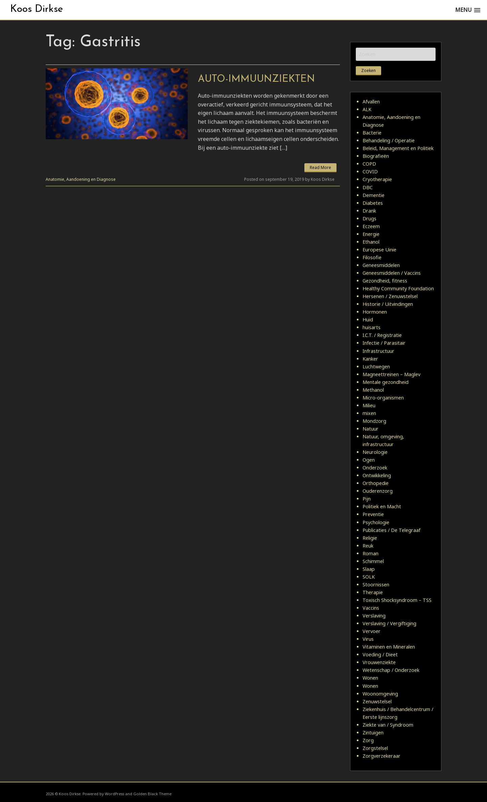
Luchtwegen (376, 366)
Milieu (369, 405)
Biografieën (376, 156)
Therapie (373, 592)
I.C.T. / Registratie (382, 335)
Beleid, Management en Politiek (398, 148)
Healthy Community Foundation (398, 288)
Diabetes (373, 203)
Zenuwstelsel (377, 701)
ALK (367, 109)
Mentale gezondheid (386, 382)
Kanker (370, 359)
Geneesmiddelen (381, 265)
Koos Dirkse (36, 9)
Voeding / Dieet (380, 654)
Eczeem (371, 226)
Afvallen (371, 101)
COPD (369, 164)
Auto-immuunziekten (256, 79)
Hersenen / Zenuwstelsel (390, 296)
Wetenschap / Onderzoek (391, 670)
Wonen (370, 678)
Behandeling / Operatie (389, 140)
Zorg (368, 740)
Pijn (367, 498)
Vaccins (371, 608)
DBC (368, 187)
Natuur (370, 429)
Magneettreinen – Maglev (391, 374)
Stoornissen (376, 584)
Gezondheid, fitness (385, 280)
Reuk (368, 545)
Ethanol (371, 242)
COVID (370, 171)
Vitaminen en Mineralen (389, 646)
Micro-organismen (383, 397)
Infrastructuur (378, 351)
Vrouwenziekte (379, 662)
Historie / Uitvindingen (388, 304)
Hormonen (375, 312)
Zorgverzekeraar (381, 756)
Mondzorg (374, 421)
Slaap (369, 569)
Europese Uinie (379, 249)
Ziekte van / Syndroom (388, 725)
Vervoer (371, 631)
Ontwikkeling (377, 475)
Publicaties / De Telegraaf (391, 530)
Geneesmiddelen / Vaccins (392, 273)
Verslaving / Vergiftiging (389, 623)
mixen (369, 413)
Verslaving (374, 615)
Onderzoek (375, 467)
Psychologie (376, 522)
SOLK (369, 577)
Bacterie (372, 132)
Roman (370, 553)
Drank (369, 211)
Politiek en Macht (382, 506)
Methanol (373, 390)
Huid (368, 319)
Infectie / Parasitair (384, 343)
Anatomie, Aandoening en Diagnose (81, 179)
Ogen (369, 460)
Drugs (369, 218)
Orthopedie (376, 483)
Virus (368, 639)
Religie (370, 538)
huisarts (371, 327)
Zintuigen (373, 732)
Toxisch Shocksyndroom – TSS (397, 600)
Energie (371, 234)
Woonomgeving (380, 693)
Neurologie (375, 452)
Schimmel (373, 561)
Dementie (374, 195)
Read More (320, 167)
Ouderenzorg (378, 491)
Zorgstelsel (375, 748)
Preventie (373, 514)
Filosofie (372, 257)
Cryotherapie (377, 179)
